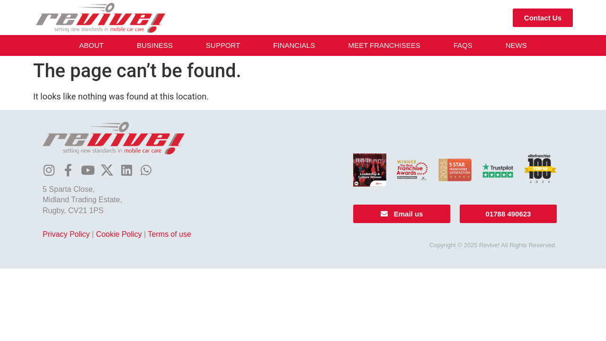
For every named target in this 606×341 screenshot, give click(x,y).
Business (155, 45)
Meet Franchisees (384, 45)
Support (223, 45)
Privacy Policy (66, 234)
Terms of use (169, 234)
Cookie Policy (119, 234)
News (516, 45)
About (91, 45)
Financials (294, 45)
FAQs (463, 45)
